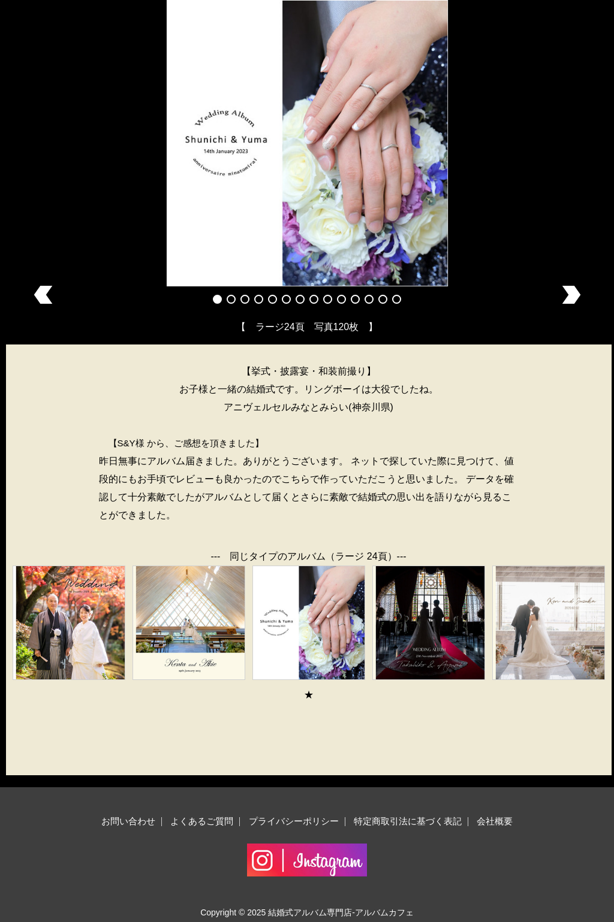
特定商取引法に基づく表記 (408, 821)
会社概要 (495, 821)
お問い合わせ (128, 821)
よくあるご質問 (201, 821)
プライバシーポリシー (294, 821)
